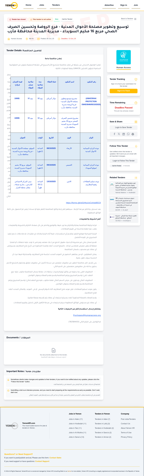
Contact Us (125, 424)
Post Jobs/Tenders (128, 419)
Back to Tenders (127, 19)
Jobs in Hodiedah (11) (77, 424)
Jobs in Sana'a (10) (76, 437)
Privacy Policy (126, 437)
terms (69, 471)
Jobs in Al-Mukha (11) (77, 433)
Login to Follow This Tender (124, 161)
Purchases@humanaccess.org (87, 315)
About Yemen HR (128, 428)
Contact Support (42, 461)
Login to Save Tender (123, 128)
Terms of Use (126, 433)
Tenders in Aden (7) (102, 419)
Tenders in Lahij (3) (102, 424)
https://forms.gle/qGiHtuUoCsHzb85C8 (83, 203)
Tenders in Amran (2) (103, 437)
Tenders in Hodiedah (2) (104, 428)
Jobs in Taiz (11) (75, 428)
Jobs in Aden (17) (76, 419)
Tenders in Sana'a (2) (103, 433)
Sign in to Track (123, 91)
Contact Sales (55, 458)
